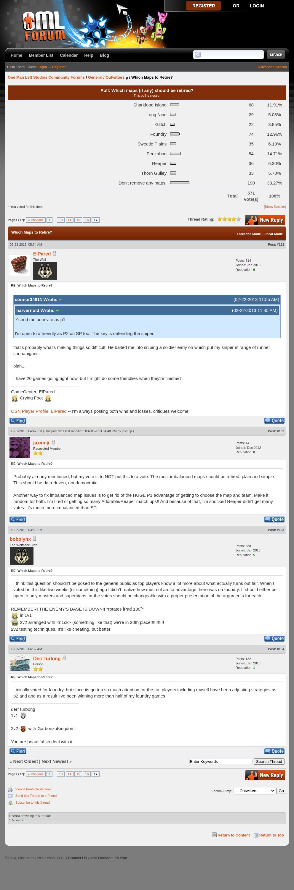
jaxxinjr (127, 431)
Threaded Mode (249, 234)
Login (42, 67)
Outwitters (115, 77)
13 (61, 220)
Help (88, 55)
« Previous (36, 220)
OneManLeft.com (112, 858)
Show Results (275, 206)
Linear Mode (273, 234)
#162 (280, 431)
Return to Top (271, 835)
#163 (280, 530)
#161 (280, 244)
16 (87, 220)
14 (69, 220)
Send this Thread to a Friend (36, 795)
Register (59, 67)
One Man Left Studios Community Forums (46, 77)
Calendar (69, 55)
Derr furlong (46, 658)
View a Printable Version (33, 789)
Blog (104, 55)
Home (16, 55)
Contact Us (77, 858)
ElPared (42, 253)
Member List (41, 55)
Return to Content (234, 835)
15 (78, 220)
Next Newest (54, 761)
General (95, 77)
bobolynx (20, 539)
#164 (280, 649)
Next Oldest (25, 761)
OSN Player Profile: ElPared (39, 411)
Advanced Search (272, 67)
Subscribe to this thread (32, 802)
